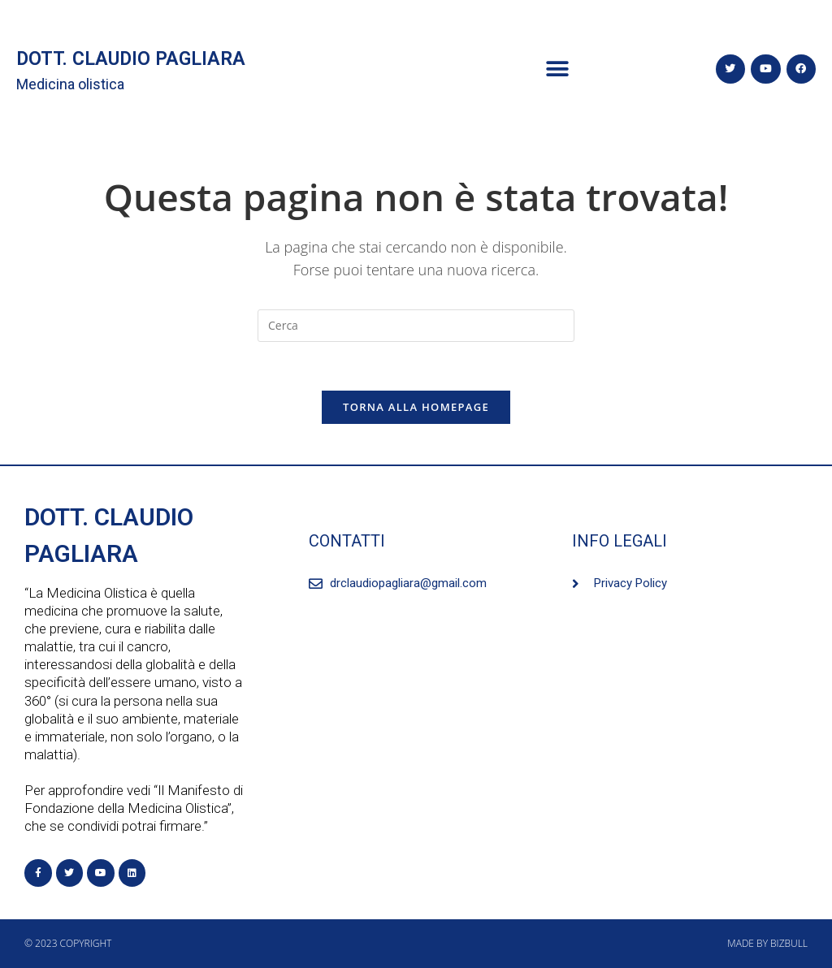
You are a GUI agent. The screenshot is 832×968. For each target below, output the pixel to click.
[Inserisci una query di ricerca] (416, 325)
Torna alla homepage (416, 407)
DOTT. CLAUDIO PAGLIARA (130, 59)
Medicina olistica (70, 84)
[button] (558, 69)
